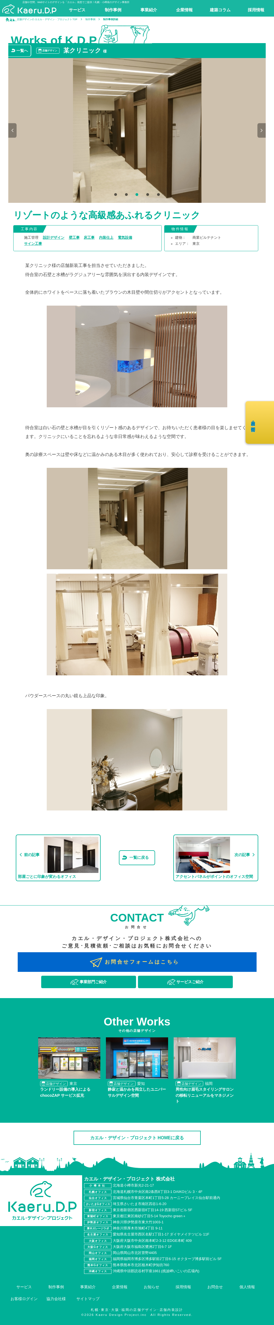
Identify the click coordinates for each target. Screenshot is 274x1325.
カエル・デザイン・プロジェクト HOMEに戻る (137, 1137)
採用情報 (183, 1287)
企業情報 (119, 1287)
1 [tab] (115, 195)
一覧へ (22, 50)
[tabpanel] (137, 130)
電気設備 (125, 238)
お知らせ (151, 1287)
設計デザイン (53, 238)
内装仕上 (106, 238)
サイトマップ (88, 1299)
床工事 (89, 238)
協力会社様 (56, 1299)
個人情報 (247, 1287)
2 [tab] (126, 195)
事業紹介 (88, 1287)
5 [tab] (158, 195)
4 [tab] (147, 195)
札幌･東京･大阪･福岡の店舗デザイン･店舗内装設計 (137, 1309)
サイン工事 (33, 244)
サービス (24, 1287)
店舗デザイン (49, 50)
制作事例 (56, 1287)
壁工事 (74, 238)
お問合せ (215, 1287)
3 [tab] (137, 195)
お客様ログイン (24, 1299)
